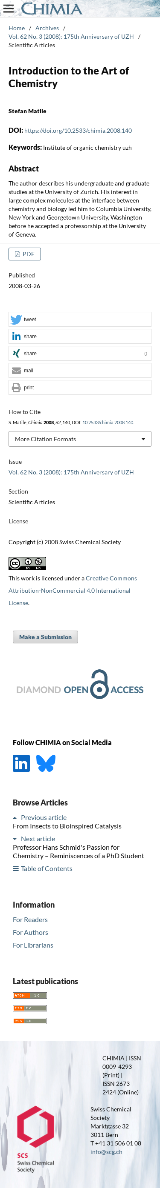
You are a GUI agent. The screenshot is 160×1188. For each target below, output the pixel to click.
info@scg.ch (106, 1151)
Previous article (44, 817)
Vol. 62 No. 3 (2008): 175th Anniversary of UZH (71, 36)
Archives (47, 27)
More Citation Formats (45, 439)
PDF (28, 253)
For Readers (30, 919)
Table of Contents (47, 868)
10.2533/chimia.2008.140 (107, 422)
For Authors (30, 932)
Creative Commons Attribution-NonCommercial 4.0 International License (73, 590)
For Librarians (33, 945)
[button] (80, 319)
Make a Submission (45, 636)
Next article (38, 838)
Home (17, 27)
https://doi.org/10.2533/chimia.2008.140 (78, 130)
